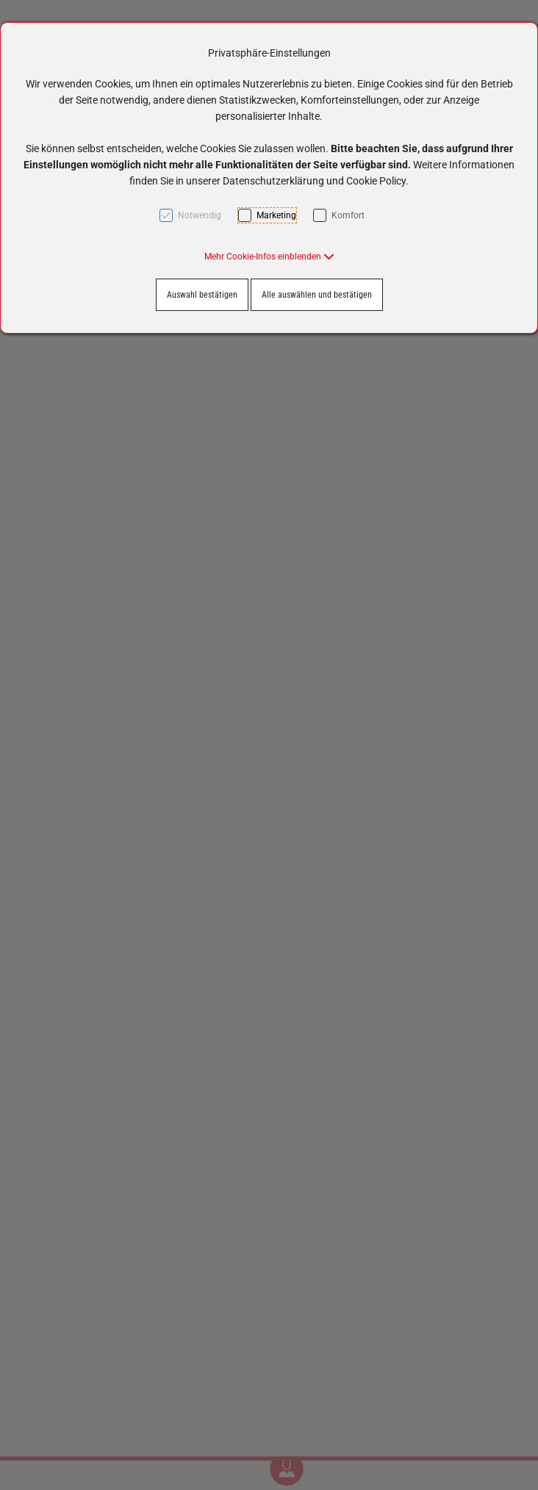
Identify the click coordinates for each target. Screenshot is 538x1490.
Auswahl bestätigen (202, 295)
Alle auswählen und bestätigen (317, 295)
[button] (269, 256)
